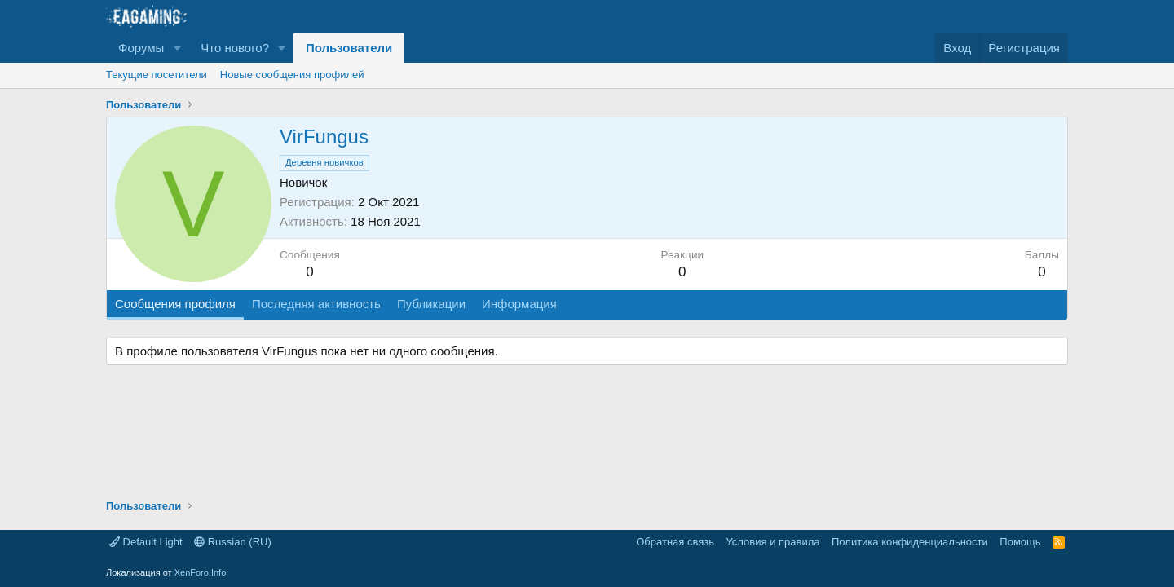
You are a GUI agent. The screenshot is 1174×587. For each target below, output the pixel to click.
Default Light (146, 542)
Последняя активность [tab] (316, 304)
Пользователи (349, 48)
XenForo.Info (200, 572)
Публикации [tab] (431, 304)
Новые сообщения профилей (292, 74)
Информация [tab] (519, 304)
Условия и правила (772, 542)
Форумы (141, 48)
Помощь (1020, 542)
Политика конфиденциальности (910, 542)
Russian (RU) (232, 542)
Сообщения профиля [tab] (175, 304)
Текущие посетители (156, 74)
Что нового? (235, 48)
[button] (177, 48)
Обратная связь (675, 542)
